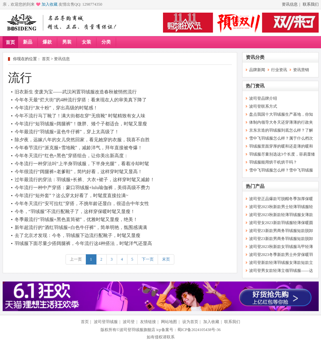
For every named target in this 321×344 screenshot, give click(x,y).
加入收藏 (50, 4)
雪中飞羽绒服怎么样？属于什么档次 (281, 138)
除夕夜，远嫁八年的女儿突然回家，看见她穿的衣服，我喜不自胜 (82, 139)
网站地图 (169, 321)
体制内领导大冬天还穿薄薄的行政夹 (281, 122)
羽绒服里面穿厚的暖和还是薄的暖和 (281, 146)
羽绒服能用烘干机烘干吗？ (273, 162)
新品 (27, 42)
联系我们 (311, 4)
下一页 (148, 259)
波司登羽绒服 (106, 321)
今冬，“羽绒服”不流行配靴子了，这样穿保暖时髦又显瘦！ (75, 211)
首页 (10, 42)
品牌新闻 (257, 69)
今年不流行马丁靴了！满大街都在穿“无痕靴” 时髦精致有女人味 (80, 115)
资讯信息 (290, 4)
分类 (106, 42)
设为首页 (190, 321)
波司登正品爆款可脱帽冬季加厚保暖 (281, 198)
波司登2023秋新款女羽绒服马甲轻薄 (281, 246)
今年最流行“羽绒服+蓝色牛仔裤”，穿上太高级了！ (67, 131)
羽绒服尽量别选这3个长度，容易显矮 (282, 154)
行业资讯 (279, 69)
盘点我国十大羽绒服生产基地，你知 (281, 114)
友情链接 (148, 321)
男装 (67, 42)
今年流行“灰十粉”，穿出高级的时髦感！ (56, 107)
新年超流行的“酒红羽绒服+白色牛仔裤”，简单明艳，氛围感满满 (81, 227)
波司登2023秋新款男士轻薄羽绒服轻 (281, 206)
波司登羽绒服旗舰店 (137, 329)
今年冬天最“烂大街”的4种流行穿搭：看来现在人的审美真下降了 (81, 99)
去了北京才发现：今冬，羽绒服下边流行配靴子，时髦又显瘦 (77, 235)
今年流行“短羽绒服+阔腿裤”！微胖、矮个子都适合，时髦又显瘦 (81, 123)
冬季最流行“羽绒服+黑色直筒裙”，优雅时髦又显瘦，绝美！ (76, 219)
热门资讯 (255, 85)
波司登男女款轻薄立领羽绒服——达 (281, 270)
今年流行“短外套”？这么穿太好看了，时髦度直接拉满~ (71, 195)
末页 (166, 259)
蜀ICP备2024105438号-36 (199, 329)
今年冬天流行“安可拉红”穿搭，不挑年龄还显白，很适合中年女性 (82, 203)
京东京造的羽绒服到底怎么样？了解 (281, 130)
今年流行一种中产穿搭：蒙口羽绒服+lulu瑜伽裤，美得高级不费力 (82, 187)
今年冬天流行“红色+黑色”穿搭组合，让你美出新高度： (71, 155)
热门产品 (255, 186)
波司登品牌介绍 (263, 98)
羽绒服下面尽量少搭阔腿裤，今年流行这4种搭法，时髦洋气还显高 (83, 243)
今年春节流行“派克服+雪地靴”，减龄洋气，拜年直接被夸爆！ (78, 147)
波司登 (129, 321)
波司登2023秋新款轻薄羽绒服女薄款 (281, 214)
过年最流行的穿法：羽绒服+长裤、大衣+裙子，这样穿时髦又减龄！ (85, 179)
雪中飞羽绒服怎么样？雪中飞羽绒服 (281, 170)
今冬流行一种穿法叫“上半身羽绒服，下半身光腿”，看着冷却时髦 (82, 163)
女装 (86, 42)
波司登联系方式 (263, 106)
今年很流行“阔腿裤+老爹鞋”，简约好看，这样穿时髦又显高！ (78, 171)
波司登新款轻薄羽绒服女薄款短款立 (281, 262)
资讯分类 (255, 57)
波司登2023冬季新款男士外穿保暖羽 (281, 254)
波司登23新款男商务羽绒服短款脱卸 (281, 230)
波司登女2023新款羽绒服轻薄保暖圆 (281, 222)
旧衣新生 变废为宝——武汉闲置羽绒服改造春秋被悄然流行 (76, 91)
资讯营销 (301, 69)
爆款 (47, 42)
